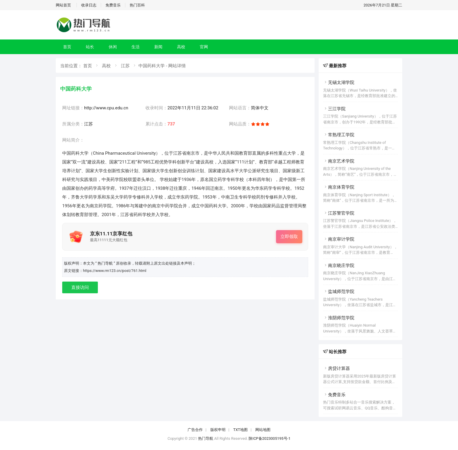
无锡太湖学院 (338, 82)
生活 (135, 46)
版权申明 (217, 429)
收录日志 (88, 5)
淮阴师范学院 (338, 317)
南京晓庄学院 (338, 265)
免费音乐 (113, 5)
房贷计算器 (336, 368)
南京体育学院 (338, 187)
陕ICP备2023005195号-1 (269, 438)
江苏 (125, 65)
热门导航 (205, 438)
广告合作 (195, 429)
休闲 (113, 46)
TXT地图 (240, 429)
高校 (181, 46)
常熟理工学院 (338, 134)
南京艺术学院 (338, 161)
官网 (204, 46)
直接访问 (80, 287)
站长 (90, 46)
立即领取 (289, 236)
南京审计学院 (338, 239)
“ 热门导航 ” (105, 263)
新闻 (158, 46)
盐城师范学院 (338, 291)
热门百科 (137, 5)
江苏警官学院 (338, 213)
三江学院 (334, 108)
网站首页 (63, 5)
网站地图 (262, 429)
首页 (67, 46)
